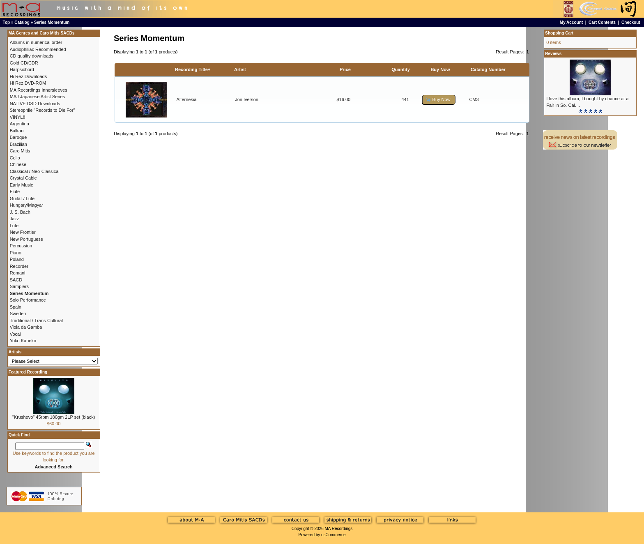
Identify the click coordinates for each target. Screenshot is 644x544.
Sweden (18, 313)
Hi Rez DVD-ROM (28, 83)
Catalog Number (488, 69)
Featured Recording (28, 372)
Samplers (19, 286)
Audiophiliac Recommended (38, 49)
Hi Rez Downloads (28, 76)
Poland (17, 259)
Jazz (14, 218)
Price (345, 69)
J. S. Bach (20, 212)
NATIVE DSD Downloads (35, 103)
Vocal (15, 334)
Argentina (19, 123)
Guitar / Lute (22, 198)
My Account (571, 22)
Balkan (17, 130)
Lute (14, 225)
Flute (15, 191)
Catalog (22, 22)
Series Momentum (51, 22)
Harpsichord (22, 69)
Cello (15, 157)
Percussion (21, 245)
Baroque (18, 137)
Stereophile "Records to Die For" (42, 110)
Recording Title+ (192, 69)
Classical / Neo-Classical (35, 171)
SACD (16, 279)
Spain (15, 306)
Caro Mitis (20, 150)
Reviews (553, 53)
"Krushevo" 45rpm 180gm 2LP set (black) (53, 417)
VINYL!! (17, 117)
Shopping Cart (559, 33)
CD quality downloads (31, 55)
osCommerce (333, 534)
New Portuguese (26, 239)
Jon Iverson (246, 99)
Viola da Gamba (26, 327)
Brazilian (18, 144)
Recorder (19, 266)
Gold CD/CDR (24, 62)
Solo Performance (28, 299)
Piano (15, 252)
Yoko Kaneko (23, 340)
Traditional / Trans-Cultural (36, 320)
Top (6, 22)
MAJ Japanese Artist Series (37, 96)
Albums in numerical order (36, 42)
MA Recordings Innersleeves (38, 90)
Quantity (400, 69)
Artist (240, 69)
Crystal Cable (23, 177)
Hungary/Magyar (26, 205)
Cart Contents (602, 22)
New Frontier (23, 232)
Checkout (630, 22)
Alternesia (187, 99)
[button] (438, 99)
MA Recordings (338, 528)
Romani (17, 272)
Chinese (18, 164)
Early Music (21, 184)
